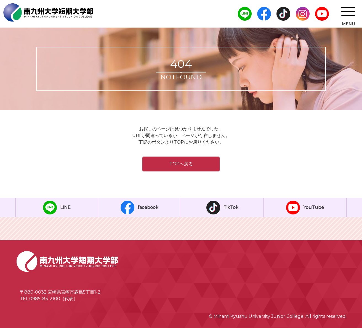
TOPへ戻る (181, 163)
